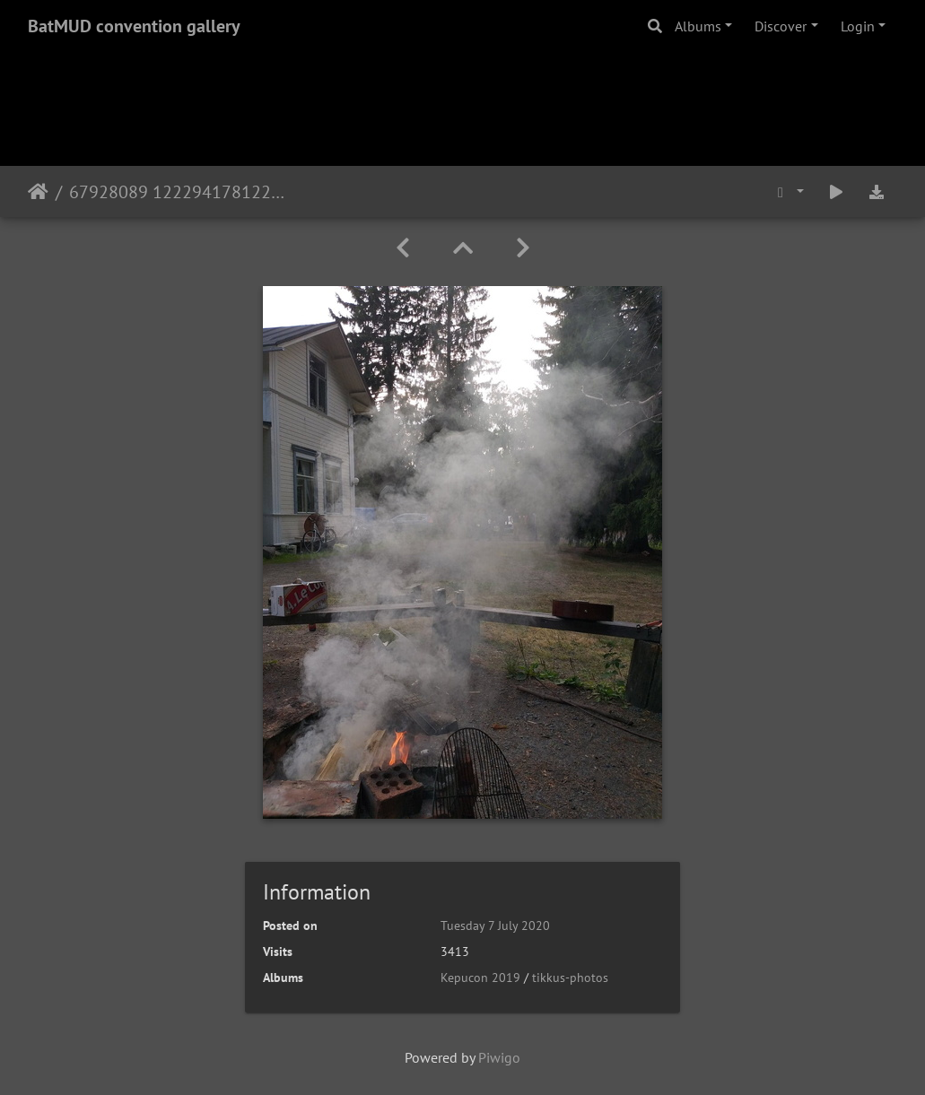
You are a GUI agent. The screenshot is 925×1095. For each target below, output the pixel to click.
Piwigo (499, 1057)
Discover (781, 26)
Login (858, 26)
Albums (698, 26)
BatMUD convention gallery (134, 26)
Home (38, 191)
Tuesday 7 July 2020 (495, 925)
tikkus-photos (570, 977)
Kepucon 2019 (480, 977)
